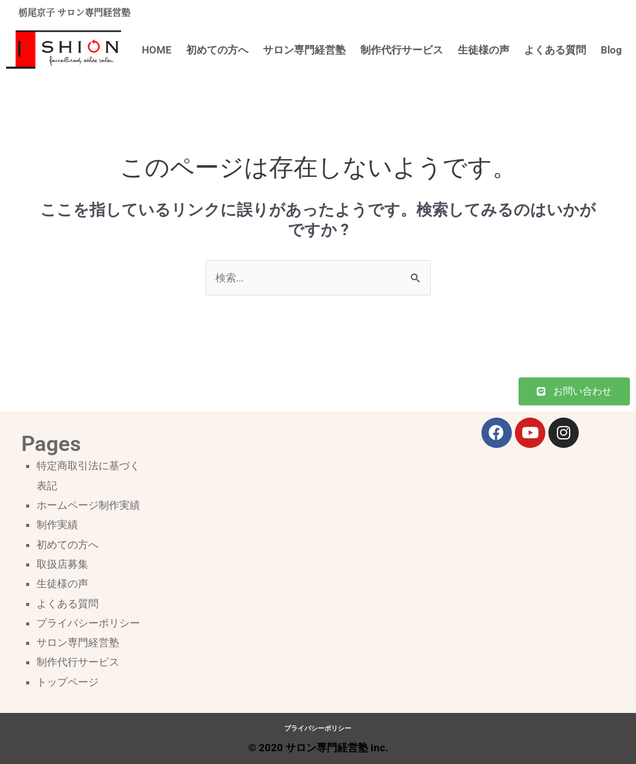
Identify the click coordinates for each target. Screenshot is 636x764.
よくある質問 (555, 50)
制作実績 (57, 524)
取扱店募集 (62, 564)
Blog (611, 50)
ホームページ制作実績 (88, 505)
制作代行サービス (401, 50)
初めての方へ (217, 50)
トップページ (68, 682)
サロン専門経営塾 (304, 50)
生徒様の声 (483, 50)
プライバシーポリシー (88, 623)
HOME (157, 50)
